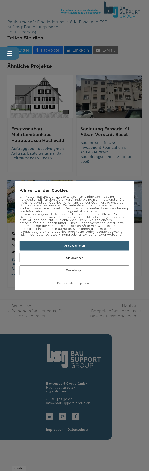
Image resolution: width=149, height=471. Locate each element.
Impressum (84, 282)
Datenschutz (65, 282)
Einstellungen (74, 270)
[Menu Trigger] (9, 53)
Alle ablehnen (74, 257)
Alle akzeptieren (74, 245)
